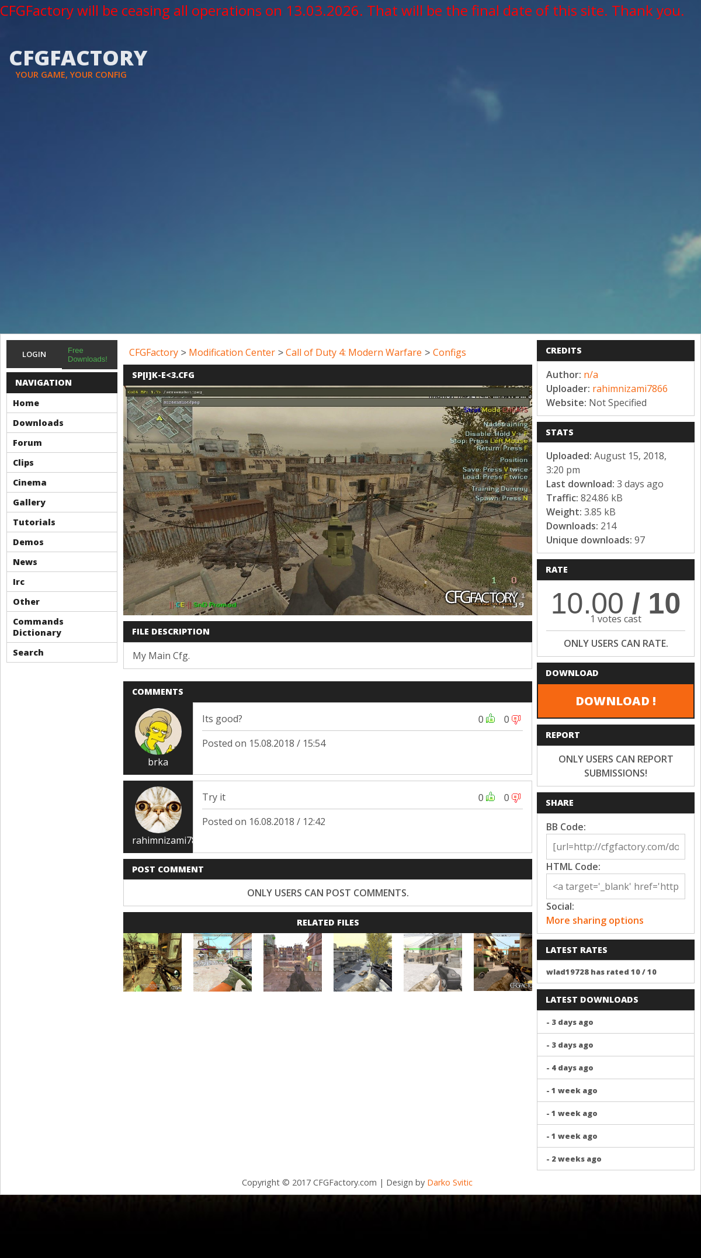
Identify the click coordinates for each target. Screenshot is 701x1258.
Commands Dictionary (38, 627)
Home (26, 402)
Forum (27, 442)
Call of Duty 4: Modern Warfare (354, 352)
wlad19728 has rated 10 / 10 (601, 971)
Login (34, 354)
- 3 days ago (570, 1022)
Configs (449, 352)
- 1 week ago (572, 1090)
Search (28, 652)
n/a (591, 374)
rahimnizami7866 (169, 840)
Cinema (30, 482)
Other (26, 601)
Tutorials (34, 522)
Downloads (38, 422)
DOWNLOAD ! (615, 701)
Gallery (29, 502)
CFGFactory (153, 352)
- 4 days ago (570, 1067)
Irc (19, 581)
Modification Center (232, 352)
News (25, 561)
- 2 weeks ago (574, 1158)
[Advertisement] (109, 218)
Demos (28, 541)
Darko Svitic (450, 1182)
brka (158, 762)
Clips (23, 462)
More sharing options (595, 920)
